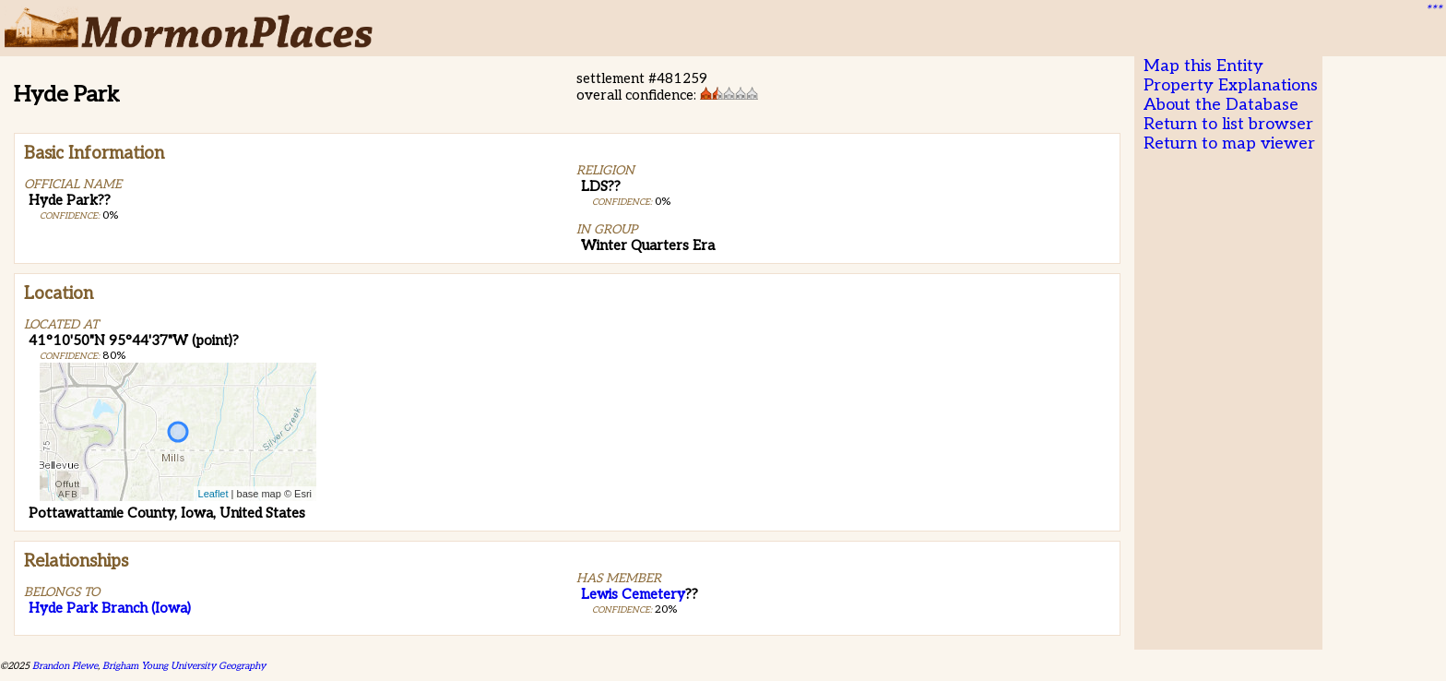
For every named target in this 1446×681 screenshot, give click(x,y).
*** (1433, 10)
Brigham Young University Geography (184, 666)
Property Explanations (1231, 85)
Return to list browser (1228, 124)
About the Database (1221, 104)
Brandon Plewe (65, 666)
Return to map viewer (1229, 143)
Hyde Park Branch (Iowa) (110, 608)
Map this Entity (1203, 66)
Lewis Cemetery (633, 594)
